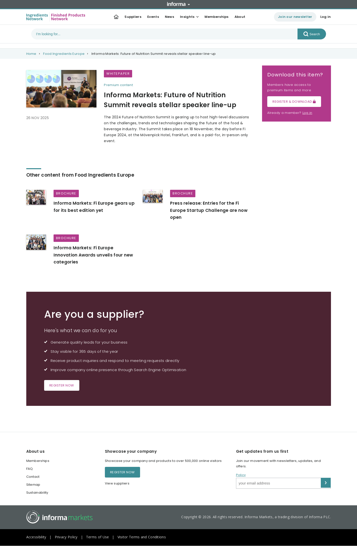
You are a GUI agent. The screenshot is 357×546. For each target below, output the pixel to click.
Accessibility (36, 537)
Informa (178, 4)
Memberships (216, 16)
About (240, 16)
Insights (187, 16)
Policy (241, 475)
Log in (325, 16)
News (169, 16)
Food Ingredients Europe (64, 53)
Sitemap (33, 484)
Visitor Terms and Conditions (142, 537)
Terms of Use (97, 537)
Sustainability (37, 492)
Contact (33, 476)
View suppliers (117, 483)
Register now (61, 385)
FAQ (29, 468)
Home (31, 53)
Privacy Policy (66, 537)
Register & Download (294, 101)
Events (153, 16)
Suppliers (132, 16)
